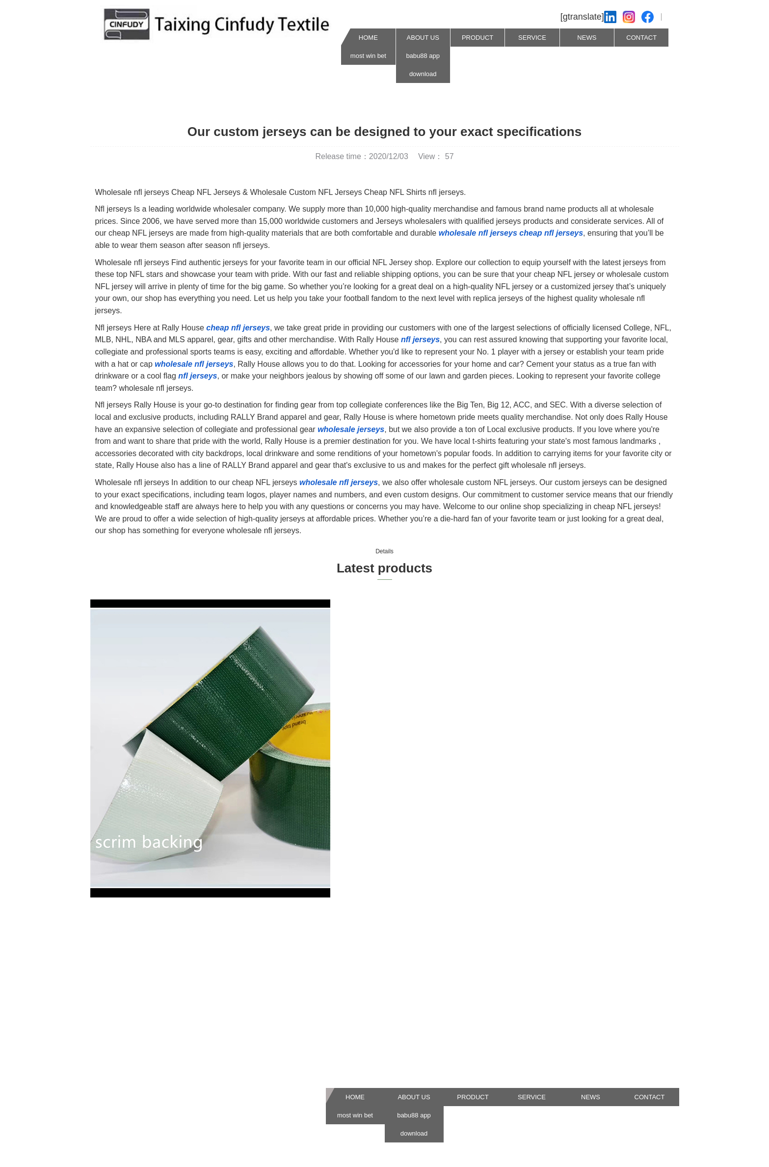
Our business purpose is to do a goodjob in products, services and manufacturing (376, 1013)
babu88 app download (423, 65)
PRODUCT (477, 37)
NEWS (586, 37)
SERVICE (532, 37)
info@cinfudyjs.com (139, 1047)
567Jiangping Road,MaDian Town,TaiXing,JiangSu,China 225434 (375, 1066)
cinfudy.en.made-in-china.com (157, 1013)
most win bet (368, 55)
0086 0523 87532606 (142, 1081)
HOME (368, 37)
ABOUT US (423, 37)
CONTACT (641, 37)
